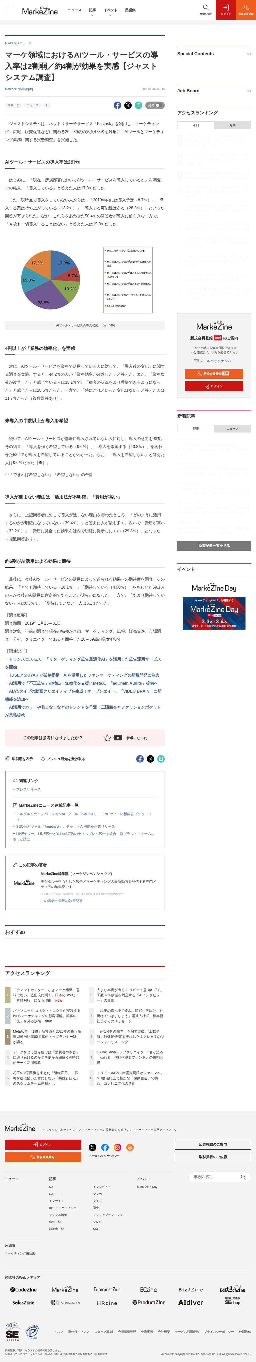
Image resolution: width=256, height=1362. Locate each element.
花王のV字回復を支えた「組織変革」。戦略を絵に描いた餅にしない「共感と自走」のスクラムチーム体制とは (46, 1078)
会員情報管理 (127, 1331)
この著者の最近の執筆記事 (62, 901)
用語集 (130, 10)
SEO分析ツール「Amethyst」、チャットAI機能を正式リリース (65, 826)
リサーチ (14, 105)
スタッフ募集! (103, 1331)
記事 (92, 10)
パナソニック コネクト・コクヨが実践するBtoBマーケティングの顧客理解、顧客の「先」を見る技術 (46, 1016)
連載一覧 (55, 1222)
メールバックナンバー (214, 361)
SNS (96, 1229)
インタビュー (102, 1187)
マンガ (97, 1194)
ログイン (213, 386)
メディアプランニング (108, 1215)
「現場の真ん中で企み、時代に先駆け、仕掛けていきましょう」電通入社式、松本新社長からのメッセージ (130, 1016)
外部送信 (245, 1331)
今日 (196, 125)
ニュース (75, 10)
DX (51, 1187)
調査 (96, 1208)
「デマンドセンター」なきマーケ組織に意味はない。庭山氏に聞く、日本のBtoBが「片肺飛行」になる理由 (46, 995)
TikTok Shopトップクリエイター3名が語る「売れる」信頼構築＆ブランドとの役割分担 (130, 1057)
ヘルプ (58, 1331)
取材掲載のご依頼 (213, 1157)
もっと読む (21, 839)
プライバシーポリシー (219, 1331)
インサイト (56, 1201)
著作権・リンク (78, 1331)
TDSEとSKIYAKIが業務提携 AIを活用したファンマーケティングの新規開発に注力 (84, 675)
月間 (233, 125)
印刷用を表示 (19, 759)
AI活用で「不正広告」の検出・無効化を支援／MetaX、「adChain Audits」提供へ (83, 683)
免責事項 (147, 1331)
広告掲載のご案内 (213, 1144)
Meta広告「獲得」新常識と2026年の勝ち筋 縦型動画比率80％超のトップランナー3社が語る (48, 1036)
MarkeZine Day (147, 1187)
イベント (111, 10)
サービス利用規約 (187, 1331)
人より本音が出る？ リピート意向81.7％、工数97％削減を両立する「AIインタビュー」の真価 (130, 995)
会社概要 (164, 1331)
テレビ (97, 1222)
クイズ (97, 1201)
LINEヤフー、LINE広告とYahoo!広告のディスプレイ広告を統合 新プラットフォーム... (85, 834)
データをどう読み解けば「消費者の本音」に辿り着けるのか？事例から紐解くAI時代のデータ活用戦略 (46, 1057)
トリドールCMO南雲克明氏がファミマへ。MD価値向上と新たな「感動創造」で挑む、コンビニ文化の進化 (130, 1078)
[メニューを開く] (10, 10)
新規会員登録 (213, 373)
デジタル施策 (58, 1215)
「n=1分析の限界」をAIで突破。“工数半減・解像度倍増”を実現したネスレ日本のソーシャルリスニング (130, 1036)
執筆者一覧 (56, 1229)
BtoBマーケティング (62, 1208)
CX (51, 1194)
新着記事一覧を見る (214, 546)
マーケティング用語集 (20, 1253)
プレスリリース (28, 789)
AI (47, 105)
